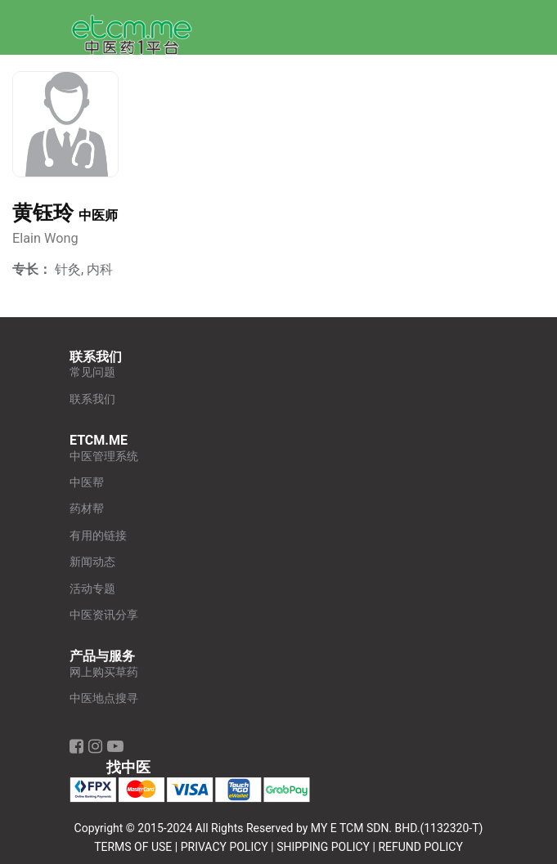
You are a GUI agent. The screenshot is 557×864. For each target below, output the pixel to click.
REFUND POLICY (420, 846)
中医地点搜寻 (104, 698)
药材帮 (87, 509)
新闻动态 (92, 562)
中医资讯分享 (104, 615)
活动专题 (92, 589)
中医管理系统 (104, 456)
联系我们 (92, 399)
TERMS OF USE (133, 846)
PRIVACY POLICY (224, 846)
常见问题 (92, 372)
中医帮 (87, 483)
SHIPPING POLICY (323, 846)
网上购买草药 (104, 672)
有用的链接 (98, 536)
